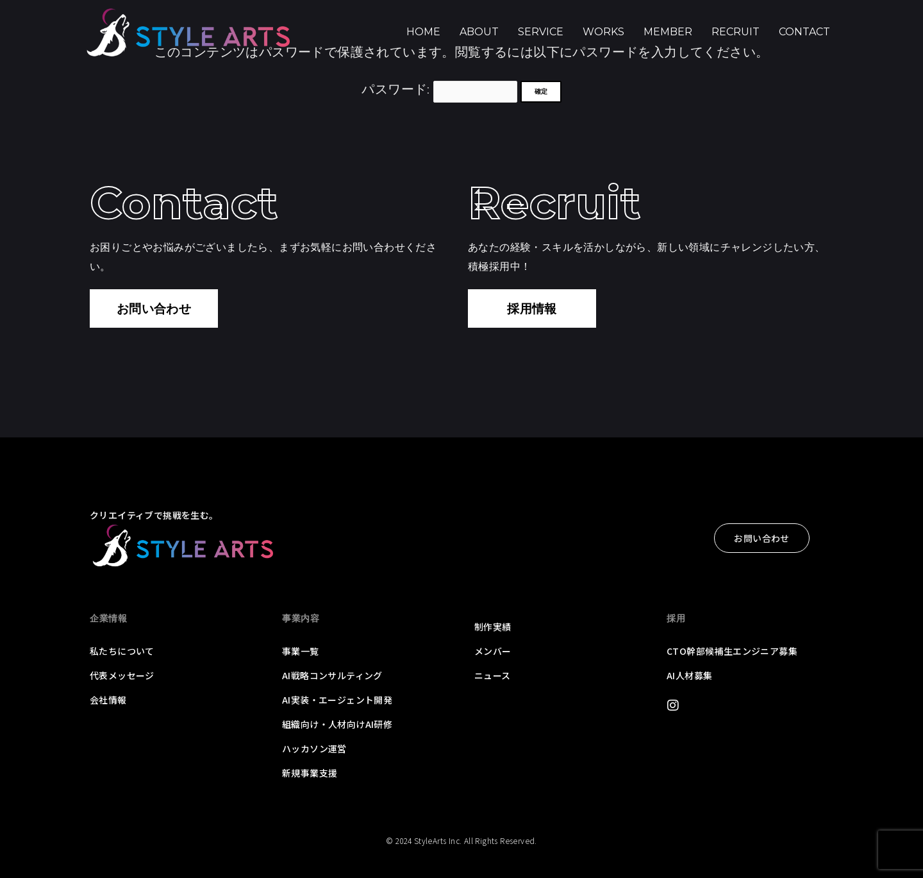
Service (540, 32)
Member (668, 32)
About (479, 32)
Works (603, 32)
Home (423, 32)
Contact (804, 32)
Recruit (735, 32)
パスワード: (439, 88)
